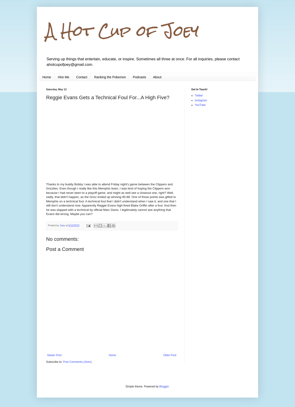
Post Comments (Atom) (77, 361)
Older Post (169, 355)
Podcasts (139, 77)
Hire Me (63, 77)
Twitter (199, 95)
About (157, 77)
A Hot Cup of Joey (122, 31)
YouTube (200, 105)
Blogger (164, 386)
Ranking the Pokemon (110, 77)
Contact (81, 77)
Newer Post (54, 355)
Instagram (201, 100)
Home (46, 77)
